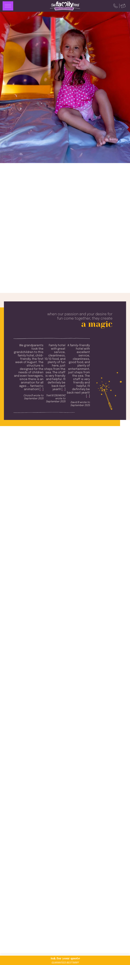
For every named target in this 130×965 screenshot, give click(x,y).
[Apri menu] (8, 5)
